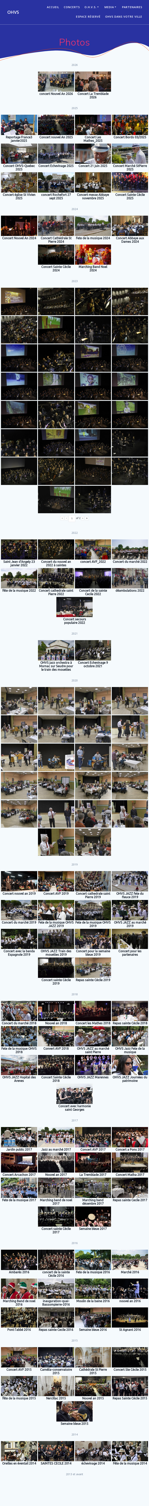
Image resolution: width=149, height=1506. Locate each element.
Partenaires (132, 7)
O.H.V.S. (90, 7)
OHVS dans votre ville (123, 16)
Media (109, 7)
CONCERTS (72, 7)
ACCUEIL (53, 7)
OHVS (13, 12)
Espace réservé (88, 16)
